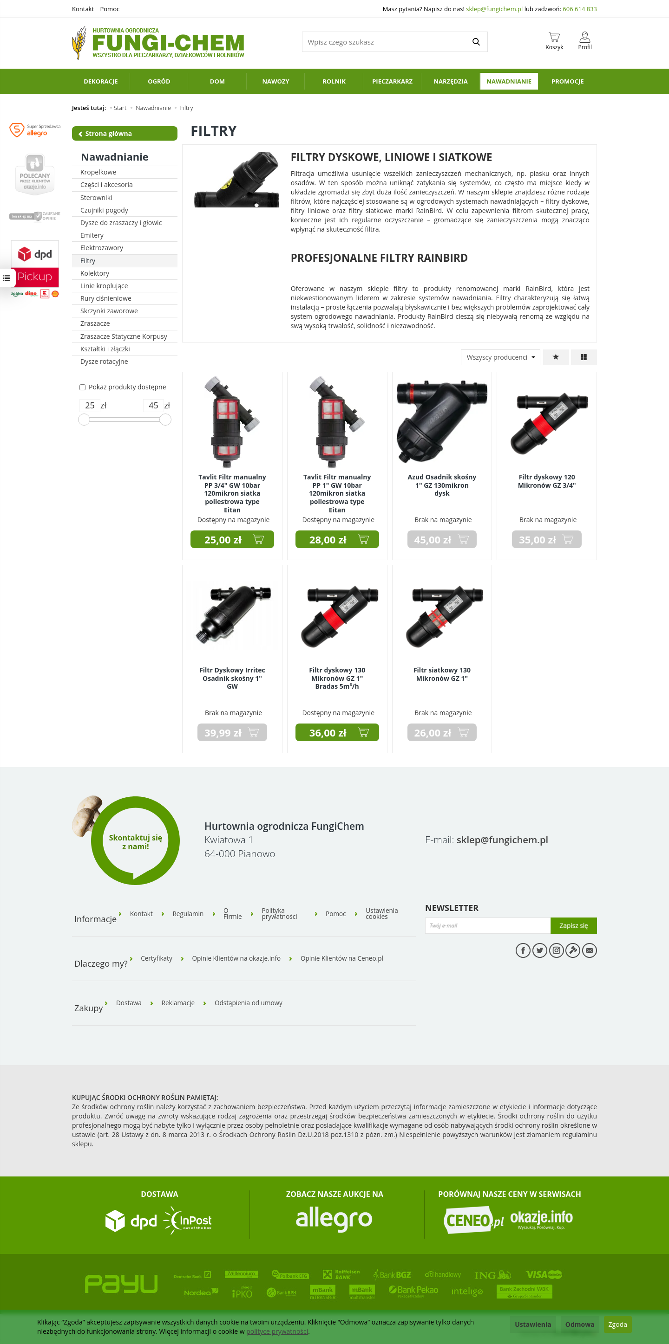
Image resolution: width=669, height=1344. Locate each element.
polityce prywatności (277, 1331)
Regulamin (191, 913)
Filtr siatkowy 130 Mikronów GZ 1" (442, 673)
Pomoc (109, 9)
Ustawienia (533, 1324)
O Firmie (237, 912)
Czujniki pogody (104, 210)
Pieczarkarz (392, 81)
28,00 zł (328, 539)
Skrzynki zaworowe (109, 310)
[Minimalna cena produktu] (89, 405)
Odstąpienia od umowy (254, 997)
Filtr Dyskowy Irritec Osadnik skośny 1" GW (232, 677)
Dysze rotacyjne (104, 361)
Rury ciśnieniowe (105, 298)
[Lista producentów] (500, 357)
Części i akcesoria (106, 184)
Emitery (92, 235)
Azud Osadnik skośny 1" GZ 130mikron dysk (442, 484)
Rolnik (334, 81)
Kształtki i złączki (105, 348)
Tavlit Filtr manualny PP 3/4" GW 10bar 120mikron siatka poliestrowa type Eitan (232, 492)
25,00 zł (223, 539)
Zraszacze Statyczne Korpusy (123, 336)
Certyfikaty (158, 955)
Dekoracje (101, 81)
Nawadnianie (508, 81)
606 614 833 (580, 9)
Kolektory (94, 273)
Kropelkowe (98, 172)
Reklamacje (181, 997)
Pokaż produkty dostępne (122, 386)
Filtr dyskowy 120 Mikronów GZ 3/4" (547, 480)
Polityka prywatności (286, 912)
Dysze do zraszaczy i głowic (121, 222)
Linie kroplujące (104, 285)
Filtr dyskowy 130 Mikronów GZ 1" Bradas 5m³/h (337, 677)
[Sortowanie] (556, 357)
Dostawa (130, 997)
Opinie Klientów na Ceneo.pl (350, 955)
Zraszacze (95, 323)
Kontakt (83, 9)
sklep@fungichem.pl (494, 9)
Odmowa (580, 1324)
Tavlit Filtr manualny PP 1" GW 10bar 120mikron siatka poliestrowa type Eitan (337, 492)
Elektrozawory (101, 247)
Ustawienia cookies (386, 912)
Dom (217, 81)
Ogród (159, 81)
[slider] (84, 420)
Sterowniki (96, 197)
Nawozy (275, 81)
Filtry (87, 260)
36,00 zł (328, 732)
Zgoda (618, 1324)
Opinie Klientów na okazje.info (240, 955)
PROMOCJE (567, 81)
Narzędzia (450, 81)
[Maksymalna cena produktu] (153, 405)
